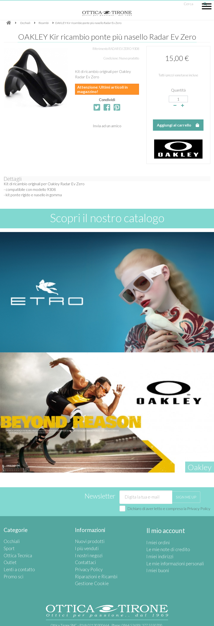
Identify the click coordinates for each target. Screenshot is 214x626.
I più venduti (85, 546)
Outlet (9, 557)
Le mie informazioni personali (170, 557)
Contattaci (84, 557)
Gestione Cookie (89, 573)
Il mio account (163, 530)
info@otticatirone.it (68, 622)
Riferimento (100, 49)
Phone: (137, 615)
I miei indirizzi (157, 551)
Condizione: (111, 58)
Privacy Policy (198, 508)
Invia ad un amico (107, 125)
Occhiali (10, 540)
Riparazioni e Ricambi (92, 568)
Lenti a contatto (17, 562)
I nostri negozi (86, 551)
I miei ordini (155, 540)
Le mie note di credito (164, 546)
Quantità (178, 90)
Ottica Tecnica (16, 551)
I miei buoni (155, 562)
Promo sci (12, 568)
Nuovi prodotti (87, 540)
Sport (8, 546)
